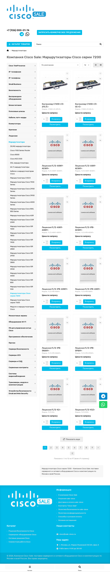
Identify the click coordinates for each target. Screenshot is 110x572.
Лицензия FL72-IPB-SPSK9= (84, 349)
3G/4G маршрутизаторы (20, 146)
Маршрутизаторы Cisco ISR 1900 (21, 241)
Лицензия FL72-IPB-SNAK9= (51, 349)
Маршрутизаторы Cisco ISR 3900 (21, 268)
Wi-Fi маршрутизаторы (19, 167)
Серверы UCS (23, 355)
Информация (63, 489)
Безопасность (23, 90)
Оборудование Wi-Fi (23, 322)
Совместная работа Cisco (19, 542)
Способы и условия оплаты (70, 517)
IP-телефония (23, 72)
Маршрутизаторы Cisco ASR (22, 215)
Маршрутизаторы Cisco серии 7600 (20, 301)
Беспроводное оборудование (23, 98)
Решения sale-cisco (66, 499)
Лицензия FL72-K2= (51, 410)
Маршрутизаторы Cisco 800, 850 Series (22, 210)
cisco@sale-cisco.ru (67, 534)
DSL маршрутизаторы (19, 163)
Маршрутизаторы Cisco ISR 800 (21, 281)
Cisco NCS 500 (16, 159)
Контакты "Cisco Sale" (67, 506)
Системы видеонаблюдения (23, 375)
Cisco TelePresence (23, 66)
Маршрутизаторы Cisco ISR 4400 (21, 274)
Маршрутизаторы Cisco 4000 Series (22, 203)
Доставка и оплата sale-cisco (70, 502)
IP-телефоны (23, 78)
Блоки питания (23, 105)
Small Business (23, 84)
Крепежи (23, 130)
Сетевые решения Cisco (19, 538)
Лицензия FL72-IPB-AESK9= (84, 228)
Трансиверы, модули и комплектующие (23, 384)
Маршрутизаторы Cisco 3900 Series (22, 196)
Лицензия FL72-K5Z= (85, 410)
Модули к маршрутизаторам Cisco (22, 308)
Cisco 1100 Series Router (20, 150)
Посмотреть (55, 124)
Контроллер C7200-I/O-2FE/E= (53, 105)
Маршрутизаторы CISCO (20, 178)
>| (72, 453)
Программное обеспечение (21, 337)
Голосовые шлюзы (23, 111)
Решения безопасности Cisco (21, 531)
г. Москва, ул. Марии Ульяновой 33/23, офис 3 (79, 545)
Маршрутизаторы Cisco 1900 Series (22, 183)
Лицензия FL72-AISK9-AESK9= (53, 167)
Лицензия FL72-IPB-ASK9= (87, 289)
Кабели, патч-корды (23, 118)
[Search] (69, 44)
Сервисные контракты (23, 367)
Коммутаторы (23, 124)
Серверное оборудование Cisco (22, 535)
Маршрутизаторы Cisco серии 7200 (20, 294)
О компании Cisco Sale (67, 495)
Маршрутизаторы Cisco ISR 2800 (21, 247)
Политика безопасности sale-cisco (73, 509)
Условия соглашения (67, 520)
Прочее (12, 343)
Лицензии (23, 136)
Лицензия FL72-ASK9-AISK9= (52, 228)
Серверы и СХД (23, 361)
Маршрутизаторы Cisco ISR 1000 (21, 227)
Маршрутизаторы (19, 51)
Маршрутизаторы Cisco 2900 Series (22, 190)
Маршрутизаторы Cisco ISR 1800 (21, 234)
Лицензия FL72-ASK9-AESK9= (85, 167)
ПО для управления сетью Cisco (23, 329)
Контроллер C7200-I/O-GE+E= (86, 105)
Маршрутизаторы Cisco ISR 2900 (21, 254)
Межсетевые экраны (23, 316)
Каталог (11, 525)
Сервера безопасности (23, 349)
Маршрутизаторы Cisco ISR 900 (21, 288)
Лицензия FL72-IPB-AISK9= (55, 289)
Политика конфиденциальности (72, 513)
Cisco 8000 (14, 155)
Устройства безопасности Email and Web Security (23, 392)
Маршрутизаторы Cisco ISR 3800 (21, 261)
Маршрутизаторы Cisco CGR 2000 (22, 221)
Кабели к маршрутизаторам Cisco (22, 172)
